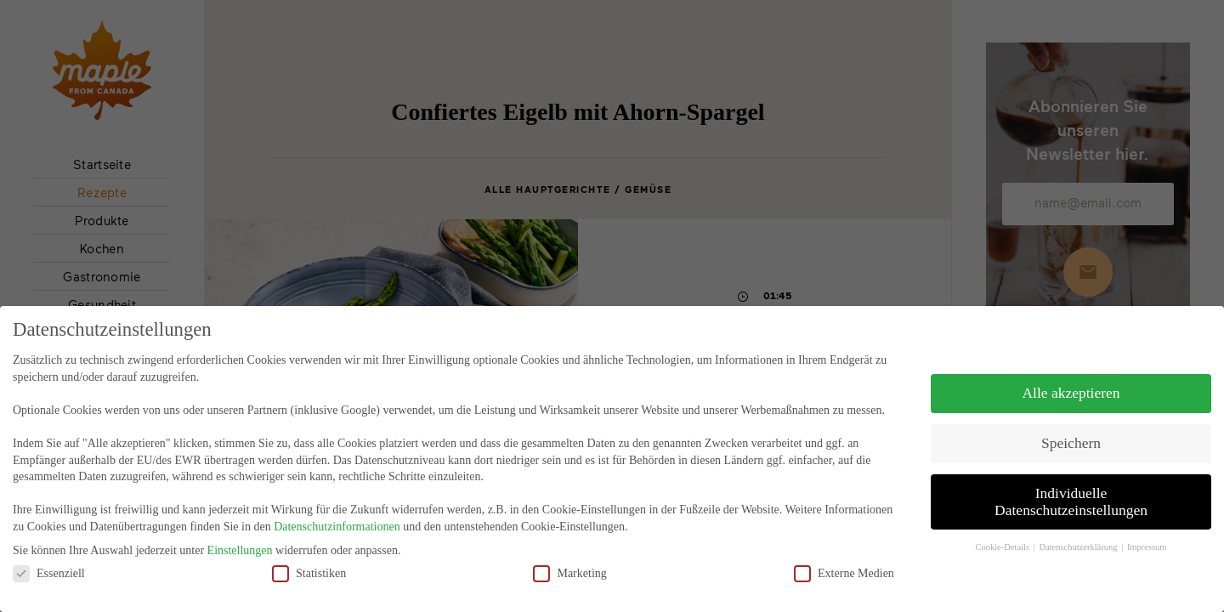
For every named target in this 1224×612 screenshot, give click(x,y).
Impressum (1147, 532)
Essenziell (49, 559)
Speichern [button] (1071, 429)
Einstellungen (240, 536)
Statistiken (309, 559)
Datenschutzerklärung (1079, 532)
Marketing (569, 559)
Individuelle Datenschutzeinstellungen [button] (1071, 488)
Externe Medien (844, 559)
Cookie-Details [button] (1003, 532)
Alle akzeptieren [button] (1070, 379)
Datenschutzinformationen (337, 513)
